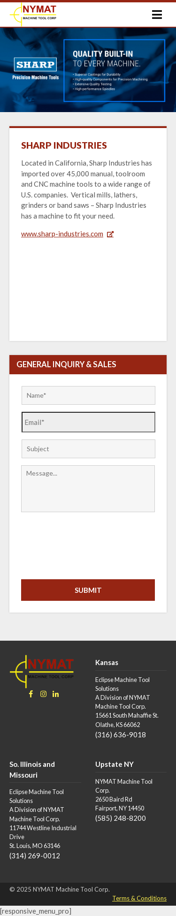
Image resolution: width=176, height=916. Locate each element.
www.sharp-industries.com (62, 233)
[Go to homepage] (32, 14)
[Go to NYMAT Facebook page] (33, 694)
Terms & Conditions (139, 898)
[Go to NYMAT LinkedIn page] (57, 694)
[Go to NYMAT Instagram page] (45, 694)
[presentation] (92, 544)
